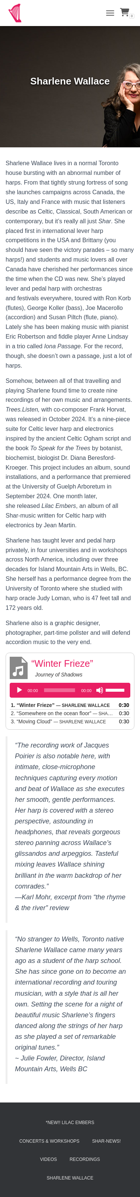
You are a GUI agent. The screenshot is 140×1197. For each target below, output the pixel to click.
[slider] (59, 690)
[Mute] (99, 690)
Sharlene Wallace (70, 1178)
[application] (70, 690)
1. (60, 705)
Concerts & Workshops (49, 1141)
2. (62, 713)
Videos (48, 1159)
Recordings (84, 1159)
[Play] (19, 690)
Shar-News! (106, 1141)
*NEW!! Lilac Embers (70, 1122)
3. (58, 721)
